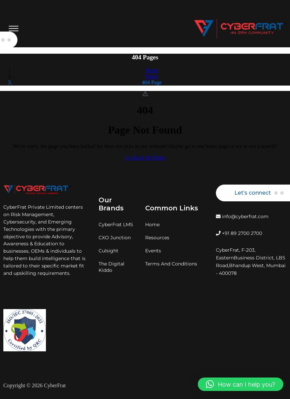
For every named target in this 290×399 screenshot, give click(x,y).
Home (151, 70)
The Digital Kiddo (111, 267)
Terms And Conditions (171, 264)
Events (153, 251)
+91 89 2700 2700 (239, 233)
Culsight (108, 251)
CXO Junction (115, 238)
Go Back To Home (145, 157)
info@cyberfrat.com (242, 216)
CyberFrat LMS (116, 224)
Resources (157, 238)
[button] (240, 384)
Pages (152, 76)
